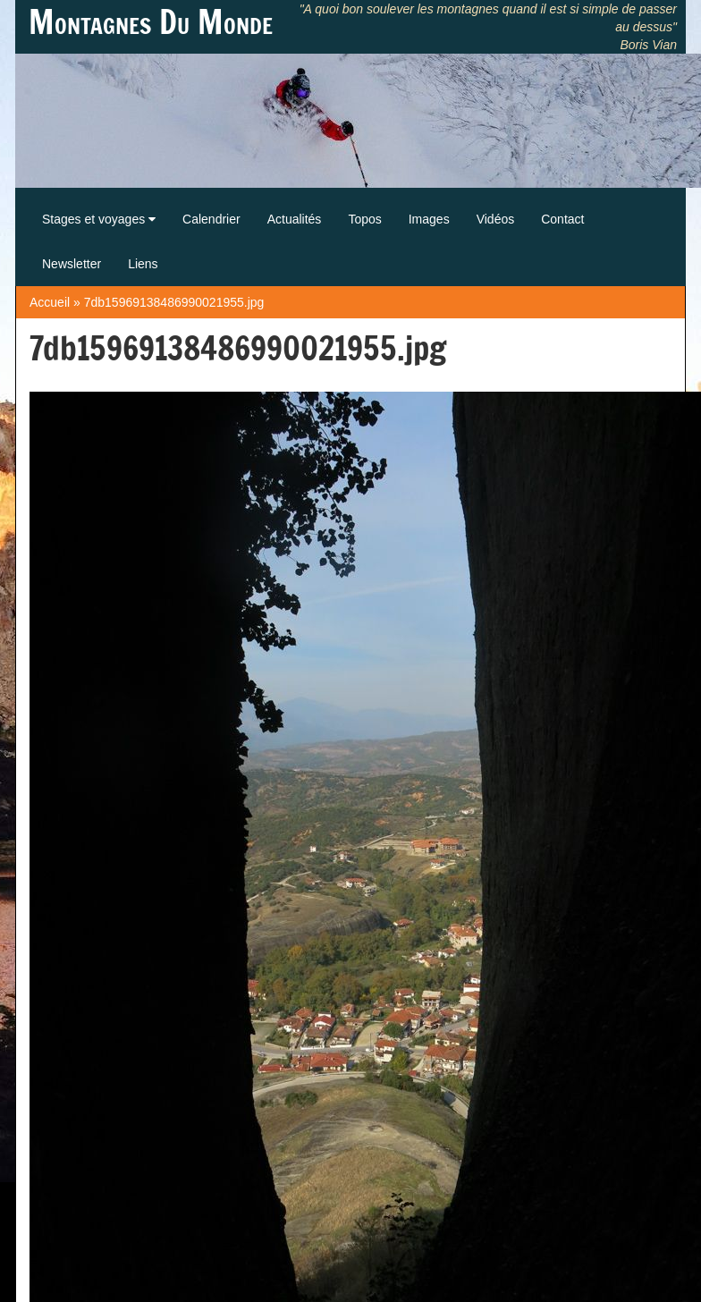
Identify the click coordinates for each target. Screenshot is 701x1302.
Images (429, 219)
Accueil (50, 302)
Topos (364, 219)
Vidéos (496, 219)
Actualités (294, 219)
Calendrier (211, 219)
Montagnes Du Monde (151, 22)
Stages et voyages (99, 219)
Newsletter (71, 264)
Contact (562, 219)
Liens (142, 264)
